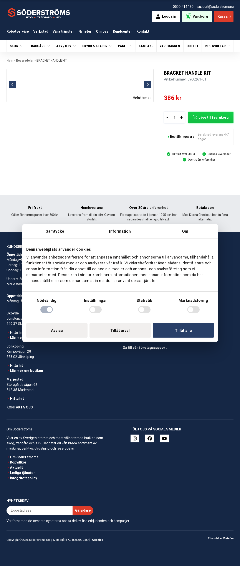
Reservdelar (216, 46)
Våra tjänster (63, 31)
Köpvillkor (18, 462)
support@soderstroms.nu (215, 7)
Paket (123, 46)
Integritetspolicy (23, 478)
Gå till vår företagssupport (145, 348)
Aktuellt (16, 467)
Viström (228, 538)
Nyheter (85, 31)
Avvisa (57, 330)
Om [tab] (185, 231)
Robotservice (18, 31)
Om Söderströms (24, 457)
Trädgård (37, 46)
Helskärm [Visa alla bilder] (142, 98)
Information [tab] (120, 231)
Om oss (102, 31)
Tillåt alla (183, 330)
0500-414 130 (183, 7)
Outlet (193, 46)
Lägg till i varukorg (213, 117)
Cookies (97, 539)
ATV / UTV (64, 46)
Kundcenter (122, 31)
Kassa (225, 16)
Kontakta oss (20, 407)
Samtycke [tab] (55, 231)
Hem (10, 60)
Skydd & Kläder (95, 46)
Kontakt (142, 31)
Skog (14, 46)
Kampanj (146, 46)
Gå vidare (83, 510)
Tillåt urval (120, 330)
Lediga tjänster (22, 473)
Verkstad (40, 31)
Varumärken (170, 46)
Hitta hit (16, 332)
